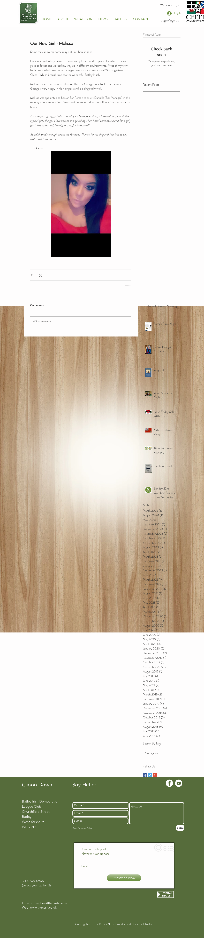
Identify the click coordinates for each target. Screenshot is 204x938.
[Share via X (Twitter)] (40, 275)
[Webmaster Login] (170, 5)
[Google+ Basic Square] (155, 775)
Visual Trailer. (145, 924)
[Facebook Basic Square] (145, 775)
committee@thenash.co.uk (49, 903)
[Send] (180, 828)
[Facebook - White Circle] (169, 783)
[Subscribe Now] (124, 877)
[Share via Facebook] (31, 275)
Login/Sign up (170, 20)
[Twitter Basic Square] (150, 775)
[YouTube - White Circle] (178, 783)
